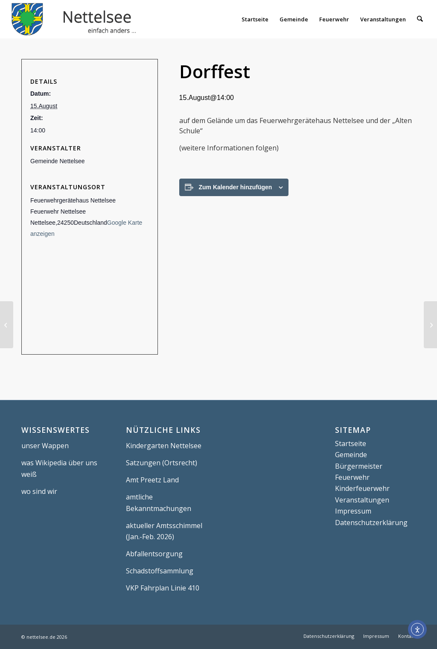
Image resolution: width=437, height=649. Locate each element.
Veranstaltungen (362, 500)
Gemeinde (351, 454)
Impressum (353, 511)
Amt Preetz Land (152, 480)
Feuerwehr (352, 477)
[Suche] (419, 19)
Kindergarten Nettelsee (163, 445)
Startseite (350, 443)
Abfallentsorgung (154, 553)
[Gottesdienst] (430, 324)
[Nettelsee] (76, 19)
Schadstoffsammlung (159, 571)
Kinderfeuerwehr (362, 488)
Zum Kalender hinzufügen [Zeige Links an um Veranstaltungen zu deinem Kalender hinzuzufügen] (235, 187)
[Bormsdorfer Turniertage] (6, 324)
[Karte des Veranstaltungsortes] (89, 297)
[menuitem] (255, 19)
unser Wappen (45, 445)
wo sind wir (39, 491)
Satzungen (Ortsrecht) (161, 462)
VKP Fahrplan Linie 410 (162, 588)
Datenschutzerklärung (371, 522)
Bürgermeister (358, 466)
